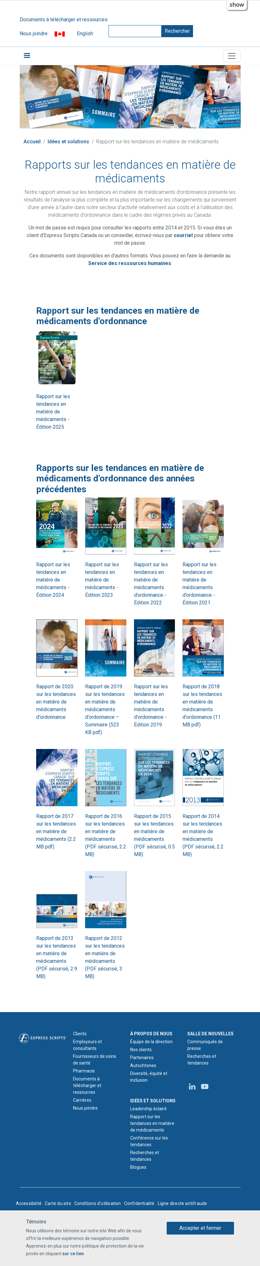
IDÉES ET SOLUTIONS (153, 1100)
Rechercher (177, 31)
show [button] (237, 4)
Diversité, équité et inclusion (148, 1077)
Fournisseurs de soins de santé (94, 1059)
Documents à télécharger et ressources (64, 20)
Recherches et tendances (144, 1156)
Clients (80, 1033)
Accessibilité (29, 1203)
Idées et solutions (68, 142)
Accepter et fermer (200, 1228)
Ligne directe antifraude (182, 1203)
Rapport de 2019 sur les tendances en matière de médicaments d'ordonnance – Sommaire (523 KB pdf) (105, 709)
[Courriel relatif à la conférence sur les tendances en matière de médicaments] (183, 235)
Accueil (32, 142)
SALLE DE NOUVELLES (210, 1033)
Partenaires (142, 1057)
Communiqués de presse (205, 1045)
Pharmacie (84, 1070)
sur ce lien (73, 1253)
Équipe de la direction (151, 1041)
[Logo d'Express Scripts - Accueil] (43, 1037)
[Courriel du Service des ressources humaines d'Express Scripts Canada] (129, 263)
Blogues (138, 1167)
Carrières (82, 1100)
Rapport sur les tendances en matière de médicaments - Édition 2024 (53, 580)
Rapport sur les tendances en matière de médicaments (152, 1123)
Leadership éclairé (148, 1108)
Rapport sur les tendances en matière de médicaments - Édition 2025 (53, 411)
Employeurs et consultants (87, 1045)
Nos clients (141, 1049)
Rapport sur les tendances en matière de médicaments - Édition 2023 (102, 580)
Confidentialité (139, 1203)
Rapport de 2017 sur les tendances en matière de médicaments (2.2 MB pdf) (56, 831)
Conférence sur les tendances (149, 1141)
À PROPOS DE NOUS (151, 1033)
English (85, 34)
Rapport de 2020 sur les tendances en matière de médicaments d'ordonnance (56, 702)
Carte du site (58, 1203)
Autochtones (143, 1065)
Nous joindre (34, 34)
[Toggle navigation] (232, 56)
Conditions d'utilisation (97, 1203)
